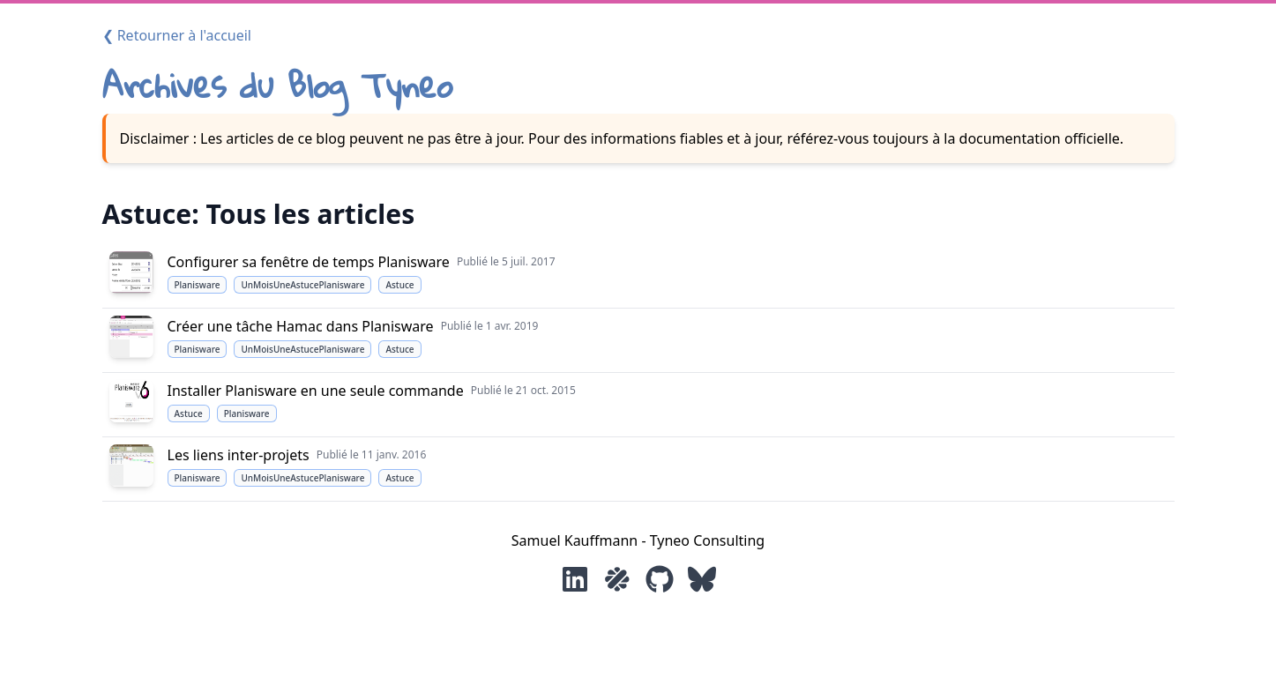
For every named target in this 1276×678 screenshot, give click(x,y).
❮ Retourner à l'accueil (177, 35)
